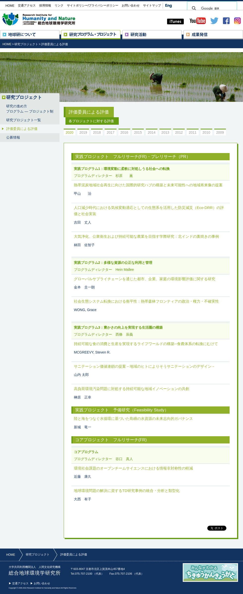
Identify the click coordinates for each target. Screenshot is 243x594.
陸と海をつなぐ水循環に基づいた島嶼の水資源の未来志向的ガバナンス (133, 418)
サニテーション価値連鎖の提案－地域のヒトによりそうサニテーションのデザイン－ (144, 366)
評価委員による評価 (54, 44)
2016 (124, 132)
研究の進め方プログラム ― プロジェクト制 (29, 108)
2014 (151, 132)
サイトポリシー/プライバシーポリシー (92, 5)
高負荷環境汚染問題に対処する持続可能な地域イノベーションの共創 (131, 389)
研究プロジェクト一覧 (23, 120)
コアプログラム (86, 452)
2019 (83, 132)
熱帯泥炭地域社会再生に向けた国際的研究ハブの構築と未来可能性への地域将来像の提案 (148, 185)
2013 (165, 132)
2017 (110, 132)
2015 (138, 132)
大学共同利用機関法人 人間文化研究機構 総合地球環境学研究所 (48, 19)
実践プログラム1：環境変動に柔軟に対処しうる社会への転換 (122, 169)
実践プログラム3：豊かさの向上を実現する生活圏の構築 (118, 327)
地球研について (59, 32)
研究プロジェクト (120, 32)
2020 (69, 132)
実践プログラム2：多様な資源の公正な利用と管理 (113, 263)
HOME (6, 44)
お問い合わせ (131, 5)
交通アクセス (27, 5)
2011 (192, 132)
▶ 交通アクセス (19, 583)
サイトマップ (152, 5)
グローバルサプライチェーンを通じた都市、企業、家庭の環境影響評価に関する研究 (144, 279)
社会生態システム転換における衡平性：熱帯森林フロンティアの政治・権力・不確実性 (146, 301)
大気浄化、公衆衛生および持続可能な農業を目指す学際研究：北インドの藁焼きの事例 (146, 236)
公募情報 (13, 137)
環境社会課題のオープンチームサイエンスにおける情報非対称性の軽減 (133, 468)
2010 (206, 132)
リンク (59, 5)
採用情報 (45, 5)
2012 (179, 132)
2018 (97, 132)
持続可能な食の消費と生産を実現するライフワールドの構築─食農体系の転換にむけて (146, 344)
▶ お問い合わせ (40, 583)
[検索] (211, 8)
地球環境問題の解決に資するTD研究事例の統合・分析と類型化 (127, 490)
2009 (220, 132)
